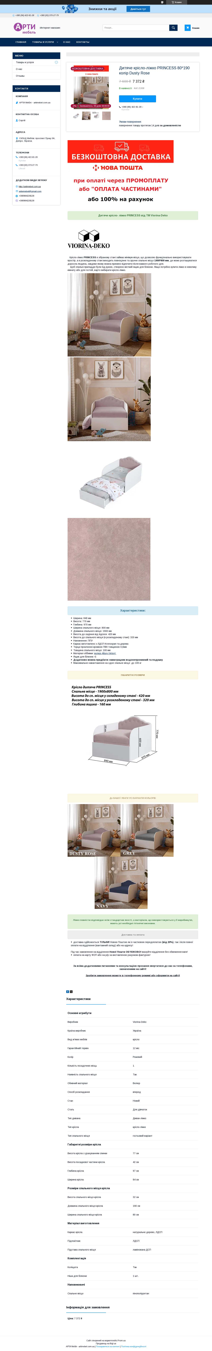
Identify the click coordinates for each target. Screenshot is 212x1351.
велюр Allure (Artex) (105, 653)
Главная (21, 42)
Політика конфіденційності (133, 1346)
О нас (66, 42)
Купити (137, 98)
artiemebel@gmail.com (30, 191)
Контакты (82, 42)
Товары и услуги (43, 42)
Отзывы (20, 76)
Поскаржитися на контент (108, 1346)
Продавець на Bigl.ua (106, 1343)
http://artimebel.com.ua (30, 186)
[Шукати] (173, 28)
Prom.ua (122, 1340)
